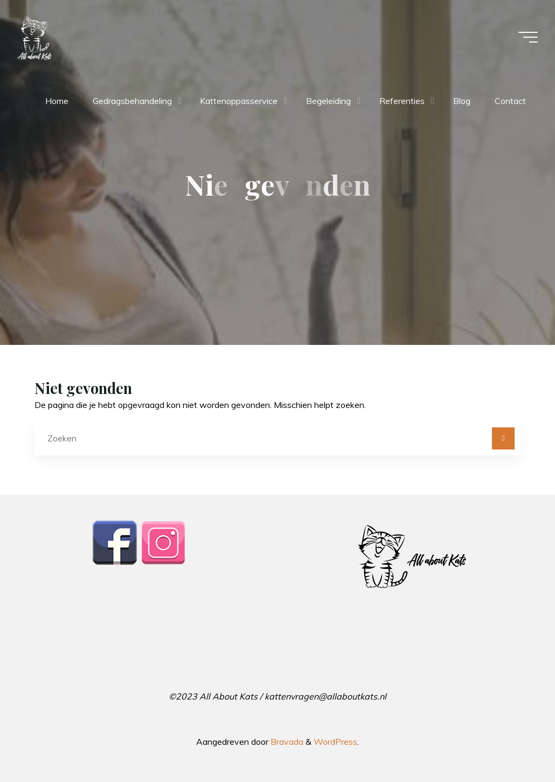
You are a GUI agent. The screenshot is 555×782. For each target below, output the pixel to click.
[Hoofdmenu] (528, 37)
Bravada (285, 741)
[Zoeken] (503, 438)
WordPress (335, 741)
